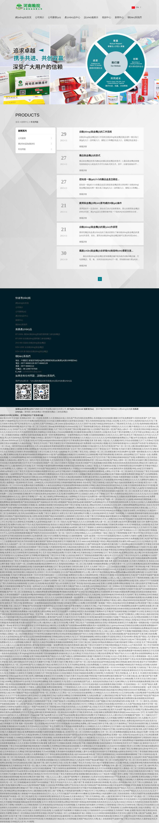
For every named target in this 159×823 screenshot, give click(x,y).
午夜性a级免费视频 (96, 718)
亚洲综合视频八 (145, 777)
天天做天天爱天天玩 (71, 676)
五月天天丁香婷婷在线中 (59, 480)
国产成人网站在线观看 (68, 698)
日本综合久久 (149, 533)
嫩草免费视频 (46, 566)
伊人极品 (150, 516)
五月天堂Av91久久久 (34, 726)
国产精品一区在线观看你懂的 (96, 648)
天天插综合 (141, 667)
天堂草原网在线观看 (85, 768)
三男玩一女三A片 (68, 693)
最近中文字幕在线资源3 (22, 625)
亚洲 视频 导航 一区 (40, 777)
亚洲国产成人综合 (89, 707)
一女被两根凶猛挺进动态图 (44, 603)
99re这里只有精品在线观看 (139, 816)
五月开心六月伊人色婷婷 (130, 421)
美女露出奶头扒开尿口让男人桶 (32, 623)
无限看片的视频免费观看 (97, 564)
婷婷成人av (4, 693)
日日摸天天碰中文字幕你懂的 (68, 606)
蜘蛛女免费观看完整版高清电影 (112, 712)
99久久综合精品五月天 (107, 505)
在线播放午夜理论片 (52, 634)
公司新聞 (35, 138)
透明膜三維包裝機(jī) (33, 412)
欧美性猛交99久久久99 (116, 485)
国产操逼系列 (129, 634)
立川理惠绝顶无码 (108, 597)
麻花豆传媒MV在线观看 (44, 771)
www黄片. (87, 757)
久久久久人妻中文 (118, 435)
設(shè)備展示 (91, 17)
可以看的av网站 (147, 709)
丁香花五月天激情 (106, 575)
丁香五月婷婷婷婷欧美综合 (14, 569)
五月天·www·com (83, 541)
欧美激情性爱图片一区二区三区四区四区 (62, 600)
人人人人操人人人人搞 (9, 645)
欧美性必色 (45, 494)
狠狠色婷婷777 (42, 701)
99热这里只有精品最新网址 (99, 735)
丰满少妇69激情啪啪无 (28, 510)
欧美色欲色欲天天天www (87, 558)
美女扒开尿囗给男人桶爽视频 (30, 676)
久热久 (112, 757)
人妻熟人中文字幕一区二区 (116, 471)
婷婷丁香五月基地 (72, 505)
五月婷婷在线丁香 (131, 805)
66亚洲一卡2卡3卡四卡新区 (37, 575)
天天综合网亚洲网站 (39, 681)
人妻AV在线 (19, 600)
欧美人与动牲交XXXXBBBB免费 (80, 468)
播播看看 (68, 432)
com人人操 (63, 614)
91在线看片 (95, 732)
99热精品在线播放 (113, 510)
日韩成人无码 (129, 620)
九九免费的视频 (125, 807)
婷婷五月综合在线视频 (128, 440)
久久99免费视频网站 (17, 457)
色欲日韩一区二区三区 (125, 491)
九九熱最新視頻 (109, 609)
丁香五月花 (143, 477)
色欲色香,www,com (91, 583)
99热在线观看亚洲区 (77, 457)
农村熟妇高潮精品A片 (106, 642)
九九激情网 (133, 777)
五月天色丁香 (103, 457)
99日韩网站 (80, 530)
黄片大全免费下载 (118, 709)
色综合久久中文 (143, 435)
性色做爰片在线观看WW (135, 519)
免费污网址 (27, 774)
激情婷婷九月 (72, 516)
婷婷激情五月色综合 (104, 488)
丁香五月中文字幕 (56, 555)
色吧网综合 (104, 659)
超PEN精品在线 (107, 662)
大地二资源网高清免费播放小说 (18, 611)
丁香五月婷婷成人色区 (100, 482)
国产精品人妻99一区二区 (120, 460)
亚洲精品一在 (114, 614)
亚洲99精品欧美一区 (51, 712)
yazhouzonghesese (116, 538)
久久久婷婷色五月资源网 (22, 522)
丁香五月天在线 (83, 763)
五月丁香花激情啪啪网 (83, 637)
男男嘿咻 (59, 785)
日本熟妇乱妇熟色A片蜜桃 (95, 620)
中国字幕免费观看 (106, 454)
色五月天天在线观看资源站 (106, 768)
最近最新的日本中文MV (27, 695)
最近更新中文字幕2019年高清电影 (48, 631)
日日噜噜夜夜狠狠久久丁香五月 (94, 740)
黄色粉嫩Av (22, 791)
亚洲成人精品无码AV (97, 485)
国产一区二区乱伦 (50, 609)
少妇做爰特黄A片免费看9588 (90, 690)
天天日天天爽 (103, 707)
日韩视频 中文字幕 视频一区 (14, 723)
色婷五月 (32, 796)
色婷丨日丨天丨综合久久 (58, 522)
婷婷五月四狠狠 (49, 457)
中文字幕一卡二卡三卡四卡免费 (58, 704)
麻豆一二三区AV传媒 (59, 575)
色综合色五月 (68, 491)
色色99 (41, 583)
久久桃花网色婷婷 (90, 575)
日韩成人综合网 (112, 421)
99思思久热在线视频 (85, 611)
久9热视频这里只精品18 (54, 819)
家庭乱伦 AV (53, 530)
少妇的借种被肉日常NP (110, 594)
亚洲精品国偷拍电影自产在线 (122, 457)
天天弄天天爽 (69, 552)
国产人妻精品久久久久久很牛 (30, 609)
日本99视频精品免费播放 (138, 628)
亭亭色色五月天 (54, 544)
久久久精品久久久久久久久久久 (93, 438)
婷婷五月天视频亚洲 (66, 541)
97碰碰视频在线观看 (141, 740)
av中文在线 (138, 438)
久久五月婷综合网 (125, 693)
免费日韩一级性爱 (97, 496)
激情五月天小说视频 (76, 474)
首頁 (17, 122)
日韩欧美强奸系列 (122, 757)
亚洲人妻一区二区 (117, 765)
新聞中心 (119, 17)
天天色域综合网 (75, 614)
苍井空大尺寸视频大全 (132, 743)
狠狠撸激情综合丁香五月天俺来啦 (14, 561)
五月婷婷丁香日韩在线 (135, 566)
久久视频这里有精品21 (57, 679)
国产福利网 (72, 777)
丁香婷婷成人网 (47, 690)
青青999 (138, 763)
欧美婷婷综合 (44, 524)
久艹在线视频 (88, 623)
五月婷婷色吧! (122, 466)
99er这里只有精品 (149, 530)
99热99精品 (114, 645)
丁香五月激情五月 (55, 443)
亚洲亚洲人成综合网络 (123, 454)
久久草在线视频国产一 (12, 594)
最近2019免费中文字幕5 (140, 544)
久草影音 (3, 662)
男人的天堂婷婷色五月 (14, 438)
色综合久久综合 (59, 673)
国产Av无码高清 (34, 606)
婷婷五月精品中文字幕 (105, 729)
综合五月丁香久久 (12, 628)
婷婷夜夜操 (59, 426)
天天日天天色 (27, 712)
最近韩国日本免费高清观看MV (90, 471)
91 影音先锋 (44, 460)
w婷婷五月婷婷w (7, 707)
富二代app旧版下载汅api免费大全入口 (43, 715)
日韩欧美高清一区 (101, 634)
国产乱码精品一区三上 (60, 813)
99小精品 (78, 757)
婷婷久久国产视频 (97, 701)
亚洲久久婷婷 (106, 583)
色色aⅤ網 (63, 609)
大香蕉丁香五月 (75, 623)
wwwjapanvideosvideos (52, 440)
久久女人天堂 (116, 656)
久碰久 (105, 555)
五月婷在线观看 (116, 634)
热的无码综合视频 (134, 550)
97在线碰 (9, 737)
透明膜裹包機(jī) (49, 412)
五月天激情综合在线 (107, 466)
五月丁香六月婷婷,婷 (112, 552)
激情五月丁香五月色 (13, 603)
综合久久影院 (59, 760)
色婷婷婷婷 (47, 589)
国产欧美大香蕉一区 (127, 695)
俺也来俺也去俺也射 (43, 508)
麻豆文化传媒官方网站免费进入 (135, 569)
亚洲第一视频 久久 (106, 558)
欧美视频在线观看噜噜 (63, 642)
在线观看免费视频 (111, 628)
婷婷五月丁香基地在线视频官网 (89, 555)
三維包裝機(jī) (62, 412)
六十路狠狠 (129, 513)
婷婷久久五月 (56, 494)
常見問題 (35, 149)
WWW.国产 (28, 665)
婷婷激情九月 (14, 513)
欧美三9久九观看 (140, 718)
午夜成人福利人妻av (118, 600)
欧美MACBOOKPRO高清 (32, 819)
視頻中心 (106, 17)
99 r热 (107, 670)
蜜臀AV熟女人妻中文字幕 (124, 488)
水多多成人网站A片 (89, 505)
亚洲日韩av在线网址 (24, 631)
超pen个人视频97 (43, 580)
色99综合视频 (45, 645)
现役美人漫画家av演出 (57, 735)
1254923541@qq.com (32, 372)
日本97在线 (57, 538)
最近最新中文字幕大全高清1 (33, 718)
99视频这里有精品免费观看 (83, 524)
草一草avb (7, 625)
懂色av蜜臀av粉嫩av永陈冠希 (122, 572)
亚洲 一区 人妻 (39, 807)
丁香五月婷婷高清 (135, 774)
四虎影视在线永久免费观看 (50, 519)
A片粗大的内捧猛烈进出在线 (117, 701)
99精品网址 (11, 791)
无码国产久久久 (18, 429)
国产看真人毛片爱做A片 (148, 637)
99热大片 (69, 637)
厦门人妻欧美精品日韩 (108, 695)
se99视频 (119, 665)
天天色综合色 (50, 670)
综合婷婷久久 (28, 536)
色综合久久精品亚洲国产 (61, 524)
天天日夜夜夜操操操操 (47, 488)
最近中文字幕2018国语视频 (87, 561)
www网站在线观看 (10, 510)
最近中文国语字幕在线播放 (68, 438)
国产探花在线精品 (28, 502)
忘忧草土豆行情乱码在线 (76, 709)
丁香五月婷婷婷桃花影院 (94, 421)
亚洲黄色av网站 (62, 802)
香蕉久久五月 (128, 656)
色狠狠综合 (68, 466)
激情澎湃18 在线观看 (122, 468)
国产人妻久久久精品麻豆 (84, 737)
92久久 (13, 555)
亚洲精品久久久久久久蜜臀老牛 (136, 480)
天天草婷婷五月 (91, 651)
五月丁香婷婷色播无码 (87, 426)
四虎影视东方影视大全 (35, 659)
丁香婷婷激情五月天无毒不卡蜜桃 (47, 721)
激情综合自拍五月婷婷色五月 (89, 679)
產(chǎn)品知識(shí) (35, 143)
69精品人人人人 (86, 533)
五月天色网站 (73, 665)
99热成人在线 (128, 763)
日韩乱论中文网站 (16, 749)
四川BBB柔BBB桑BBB (41, 637)
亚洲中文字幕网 (30, 555)
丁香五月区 (82, 452)
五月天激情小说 (117, 726)
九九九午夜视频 (46, 586)
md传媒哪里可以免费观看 (62, 594)
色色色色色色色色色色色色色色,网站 (128, 463)
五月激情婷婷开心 (94, 810)
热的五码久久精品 (96, 670)
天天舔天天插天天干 (67, 558)
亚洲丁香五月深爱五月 (53, 726)
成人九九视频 (112, 440)
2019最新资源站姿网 (82, 432)
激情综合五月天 (136, 670)
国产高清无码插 (63, 499)
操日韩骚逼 (149, 774)
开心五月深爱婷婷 (110, 502)
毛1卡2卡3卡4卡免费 (24, 421)
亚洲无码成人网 (81, 670)
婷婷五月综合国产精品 (40, 468)
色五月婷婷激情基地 (116, 443)
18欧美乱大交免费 (56, 625)
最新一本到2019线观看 (34, 600)
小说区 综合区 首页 (100, 757)
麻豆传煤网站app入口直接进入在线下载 (35, 538)
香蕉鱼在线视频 (46, 760)
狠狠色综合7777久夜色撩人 (115, 777)
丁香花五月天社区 (39, 443)
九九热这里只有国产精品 (141, 757)
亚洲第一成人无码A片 (120, 735)
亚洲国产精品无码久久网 (87, 819)
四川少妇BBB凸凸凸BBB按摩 (85, 454)
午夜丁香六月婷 (20, 816)
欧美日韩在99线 (143, 429)
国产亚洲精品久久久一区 (130, 530)
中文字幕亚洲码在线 (78, 718)
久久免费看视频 (36, 754)
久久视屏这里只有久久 (115, 791)
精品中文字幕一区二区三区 (31, 426)
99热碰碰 (16, 802)
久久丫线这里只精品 (106, 774)
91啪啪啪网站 (10, 740)
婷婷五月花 (129, 575)
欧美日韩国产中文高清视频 (90, 463)
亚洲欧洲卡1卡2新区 (31, 494)
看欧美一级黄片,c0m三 (24, 709)
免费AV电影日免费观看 (33, 485)
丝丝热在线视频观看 (17, 684)
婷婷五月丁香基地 (48, 707)
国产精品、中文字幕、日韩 (37, 614)
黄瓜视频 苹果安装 (108, 550)
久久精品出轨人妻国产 (14, 460)
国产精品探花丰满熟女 (28, 477)
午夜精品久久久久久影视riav (144, 426)
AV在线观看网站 (22, 499)
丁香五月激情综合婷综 (68, 774)
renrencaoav (34, 620)
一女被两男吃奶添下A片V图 (20, 474)
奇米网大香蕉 (131, 637)
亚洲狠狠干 (121, 550)
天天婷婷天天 (63, 463)
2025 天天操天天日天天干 (69, 617)
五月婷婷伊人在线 (99, 432)
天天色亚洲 (130, 667)
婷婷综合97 (140, 721)
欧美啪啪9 (9, 558)
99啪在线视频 (101, 524)
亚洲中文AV (8, 816)
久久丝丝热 (94, 513)
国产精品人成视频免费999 (68, 488)
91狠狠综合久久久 (10, 656)
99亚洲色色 (111, 496)
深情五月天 (120, 637)
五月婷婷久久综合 (124, 771)
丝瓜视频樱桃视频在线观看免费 (43, 499)
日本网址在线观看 (96, 667)
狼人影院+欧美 (36, 516)
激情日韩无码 (133, 662)
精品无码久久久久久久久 (135, 494)
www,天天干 (92, 457)
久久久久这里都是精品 (9, 637)
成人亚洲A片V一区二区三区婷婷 (75, 732)
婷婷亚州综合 (39, 421)
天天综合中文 (83, 496)
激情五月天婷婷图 (58, 468)
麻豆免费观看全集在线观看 (133, 698)
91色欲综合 (67, 544)
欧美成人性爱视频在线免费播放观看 (48, 651)
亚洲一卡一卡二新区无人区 (142, 701)
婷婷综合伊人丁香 (111, 424)
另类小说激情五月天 (57, 681)
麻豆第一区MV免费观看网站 (53, 435)
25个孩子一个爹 (110, 749)
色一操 (117, 651)
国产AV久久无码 (86, 634)
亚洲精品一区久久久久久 (46, 597)
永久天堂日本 (61, 474)
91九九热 (50, 527)
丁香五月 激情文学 (58, 749)
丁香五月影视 (119, 673)
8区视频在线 (43, 555)
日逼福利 (36, 566)
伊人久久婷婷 (98, 508)
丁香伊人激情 (121, 774)
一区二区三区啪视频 (17, 782)
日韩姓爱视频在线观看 (80, 765)
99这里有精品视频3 (70, 634)
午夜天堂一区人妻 (30, 765)
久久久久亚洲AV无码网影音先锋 (29, 743)
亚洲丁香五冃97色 (135, 533)
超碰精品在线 (25, 566)
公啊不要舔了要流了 (8, 564)
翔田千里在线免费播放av (127, 547)
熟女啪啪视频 (44, 510)
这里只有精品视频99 (38, 656)
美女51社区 (98, 777)
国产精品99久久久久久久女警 (59, 807)
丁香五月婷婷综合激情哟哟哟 (64, 768)
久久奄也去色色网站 (52, 485)
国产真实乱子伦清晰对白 (33, 704)
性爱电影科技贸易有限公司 (95, 771)
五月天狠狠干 (146, 468)
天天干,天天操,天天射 (23, 651)
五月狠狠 (10, 673)
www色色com (143, 496)
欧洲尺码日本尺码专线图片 (23, 541)
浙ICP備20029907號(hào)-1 (107, 409)
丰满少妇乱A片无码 (34, 440)
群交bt (153, 628)
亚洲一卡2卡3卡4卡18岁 (115, 667)
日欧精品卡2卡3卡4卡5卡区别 (45, 774)
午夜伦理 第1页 (31, 749)
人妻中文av (86, 751)
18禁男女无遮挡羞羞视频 (30, 435)
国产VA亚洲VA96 (122, 558)
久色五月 (33, 524)
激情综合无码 (100, 623)
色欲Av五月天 (147, 421)
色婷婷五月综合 (80, 594)
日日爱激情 (9, 679)
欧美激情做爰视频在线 (148, 659)
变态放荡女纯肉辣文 (150, 785)
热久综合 (120, 802)
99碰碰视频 (136, 631)
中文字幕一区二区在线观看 (11, 799)
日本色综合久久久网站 (14, 751)
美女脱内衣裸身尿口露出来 (75, 645)
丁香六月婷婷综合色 (146, 754)
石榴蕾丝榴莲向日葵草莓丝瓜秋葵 (69, 421)
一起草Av (60, 779)
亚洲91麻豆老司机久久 (92, 477)
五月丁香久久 (138, 782)
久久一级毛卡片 (31, 460)
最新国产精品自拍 (48, 667)
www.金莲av (64, 424)
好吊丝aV (24, 547)
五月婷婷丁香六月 (16, 690)
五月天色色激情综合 (53, 816)
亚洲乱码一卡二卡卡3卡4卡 (11, 485)
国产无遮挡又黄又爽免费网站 (120, 740)
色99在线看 (40, 709)
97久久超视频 (141, 555)
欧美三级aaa (48, 426)
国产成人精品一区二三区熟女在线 (144, 796)
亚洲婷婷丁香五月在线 (38, 547)
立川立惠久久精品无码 (24, 667)
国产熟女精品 (42, 480)
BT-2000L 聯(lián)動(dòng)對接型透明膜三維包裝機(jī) (37, 334)
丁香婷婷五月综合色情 (37, 530)
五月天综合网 (62, 623)
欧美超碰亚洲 (12, 623)
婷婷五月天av (15, 771)
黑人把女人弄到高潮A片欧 (120, 782)
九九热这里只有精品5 (120, 670)
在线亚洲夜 (106, 463)
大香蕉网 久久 (20, 805)
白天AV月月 (147, 449)
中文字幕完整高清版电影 (41, 491)
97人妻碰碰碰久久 (85, 777)
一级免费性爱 (57, 645)
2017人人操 (10, 466)
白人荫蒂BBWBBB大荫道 (81, 656)
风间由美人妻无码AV (26, 757)
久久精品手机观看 (45, 642)
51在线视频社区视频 (25, 505)
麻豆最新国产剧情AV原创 (46, 541)
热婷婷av (28, 721)
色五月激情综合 (15, 765)
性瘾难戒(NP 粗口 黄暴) (80, 813)
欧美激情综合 (23, 516)
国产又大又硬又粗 (126, 676)
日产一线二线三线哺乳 (43, 496)
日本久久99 (84, 516)
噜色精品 (108, 508)
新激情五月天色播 (124, 623)
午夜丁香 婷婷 (83, 782)
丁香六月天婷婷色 (91, 796)
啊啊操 (15, 477)
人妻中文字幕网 (26, 496)
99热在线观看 (142, 617)
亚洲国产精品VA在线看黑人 (54, 516)
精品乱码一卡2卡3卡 (81, 684)
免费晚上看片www (88, 723)
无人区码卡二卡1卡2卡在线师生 (47, 572)
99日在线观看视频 (34, 457)
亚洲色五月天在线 (119, 816)
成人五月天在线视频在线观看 (129, 597)
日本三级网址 (117, 648)
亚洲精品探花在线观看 (69, 746)
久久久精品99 (93, 594)
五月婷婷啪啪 (96, 552)
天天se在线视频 (48, 751)
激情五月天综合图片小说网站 (64, 611)
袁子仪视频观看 (110, 799)
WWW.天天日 (123, 799)
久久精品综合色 (24, 443)
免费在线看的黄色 (54, 687)
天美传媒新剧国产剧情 (73, 631)
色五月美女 (141, 620)
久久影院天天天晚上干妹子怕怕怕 (95, 606)
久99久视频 (8, 491)
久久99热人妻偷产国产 (48, 765)
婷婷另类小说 (21, 530)
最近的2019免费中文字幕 (71, 712)
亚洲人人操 (45, 569)
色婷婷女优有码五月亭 (127, 751)
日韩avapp (13, 676)
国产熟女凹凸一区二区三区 (26, 519)
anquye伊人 (135, 735)
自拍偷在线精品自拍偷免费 (128, 609)
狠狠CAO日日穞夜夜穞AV (91, 519)
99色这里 (5, 648)
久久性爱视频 (70, 819)
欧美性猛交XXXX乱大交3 (110, 569)
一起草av (72, 679)
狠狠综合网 (46, 799)
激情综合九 (131, 765)
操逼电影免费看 (130, 707)
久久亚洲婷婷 (75, 799)
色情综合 (31, 597)
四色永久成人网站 (27, 639)
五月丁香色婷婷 (111, 807)
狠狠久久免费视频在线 (106, 788)
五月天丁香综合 (98, 449)
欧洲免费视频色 (40, 544)
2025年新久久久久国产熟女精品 (127, 704)
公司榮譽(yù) (54, 17)
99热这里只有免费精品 (55, 659)
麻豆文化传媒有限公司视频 (125, 516)
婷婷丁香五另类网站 (137, 594)
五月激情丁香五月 (125, 749)
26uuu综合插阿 (25, 617)
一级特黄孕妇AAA (17, 446)
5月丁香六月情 (31, 788)
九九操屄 (139, 488)
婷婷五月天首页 (32, 569)
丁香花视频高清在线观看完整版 (39, 429)
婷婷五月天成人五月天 (129, 424)
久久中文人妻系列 (94, 499)
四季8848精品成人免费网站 (65, 496)
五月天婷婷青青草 (25, 432)
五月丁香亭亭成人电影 (48, 558)
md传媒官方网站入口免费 (73, 603)
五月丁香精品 (19, 558)
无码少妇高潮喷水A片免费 (31, 513)
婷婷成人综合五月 (146, 505)
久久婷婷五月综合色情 (104, 704)
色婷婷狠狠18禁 (146, 424)
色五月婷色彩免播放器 (102, 816)
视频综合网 (15, 785)
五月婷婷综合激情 (137, 687)
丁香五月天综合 (55, 782)
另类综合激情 (77, 807)
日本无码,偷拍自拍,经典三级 (24, 763)
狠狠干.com (14, 648)
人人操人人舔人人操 (109, 631)
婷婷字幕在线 (32, 684)
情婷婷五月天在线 (22, 466)
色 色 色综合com (151, 561)
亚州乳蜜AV (127, 522)
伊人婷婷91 (91, 530)
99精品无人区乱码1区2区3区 (48, 482)
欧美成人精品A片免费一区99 (142, 732)
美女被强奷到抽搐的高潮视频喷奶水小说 (35, 454)
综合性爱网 (105, 653)
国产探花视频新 (52, 718)
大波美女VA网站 (63, 695)
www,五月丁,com (42, 578)
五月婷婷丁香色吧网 (115, 513)
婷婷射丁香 (145, 603)
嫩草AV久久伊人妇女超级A (37, 446)
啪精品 (24, 802)
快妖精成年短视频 (78, 446)
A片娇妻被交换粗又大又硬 (110, 763)
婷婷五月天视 (10, 480)
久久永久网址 (74, 653)
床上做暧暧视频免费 (17, 659)
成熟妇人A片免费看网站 (94, 807)
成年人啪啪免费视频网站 (128, 505)
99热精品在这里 (21, 679)
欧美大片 (124, 594)
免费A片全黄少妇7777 (19, 524)
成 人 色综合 (93, 681)
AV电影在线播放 (61, 527)
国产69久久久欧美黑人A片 (83, 586)
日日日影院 (119, 575)
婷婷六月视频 (71, 471)
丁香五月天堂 (23, 471)
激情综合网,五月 (126, 502)
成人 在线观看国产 (106, 819)
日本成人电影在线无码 (148, 614)
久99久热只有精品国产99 (89, 785)
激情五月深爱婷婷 (102, 592)
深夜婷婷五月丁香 (55, 561)
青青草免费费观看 (66, 530)
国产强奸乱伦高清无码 (77, 735)
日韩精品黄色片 (58, 637)
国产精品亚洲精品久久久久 (21, 527)
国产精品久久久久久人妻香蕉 (129, 788)
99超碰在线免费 (85, 673)
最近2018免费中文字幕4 (139, 466)
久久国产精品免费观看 (71, 572)
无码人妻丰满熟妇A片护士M (20, 662)
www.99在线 (104, 460)
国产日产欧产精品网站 (95, 589)
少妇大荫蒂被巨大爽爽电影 (44, 474)
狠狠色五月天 (148, 651)
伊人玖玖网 (134, 746)
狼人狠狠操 (22, 793)
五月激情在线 (85, 746)
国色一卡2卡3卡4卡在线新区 (103, 536)
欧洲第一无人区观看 (35, 723)
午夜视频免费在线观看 (71, 550)
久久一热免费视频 (14, 760)
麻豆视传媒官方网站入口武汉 (128, 642)
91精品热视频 (69, 589)
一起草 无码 (151, 687)
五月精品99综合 (59, 508)
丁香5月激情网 (123, 432)
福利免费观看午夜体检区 (131, 651)
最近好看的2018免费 (84, 715)
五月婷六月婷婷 (136, 561)
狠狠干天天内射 (72, 659)
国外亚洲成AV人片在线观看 (101, 480)
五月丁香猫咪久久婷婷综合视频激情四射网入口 (102, 527)
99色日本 (88, 491)
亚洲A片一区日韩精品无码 (23, 813)
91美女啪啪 (46, 737)
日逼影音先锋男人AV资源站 (133, 510)
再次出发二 (80, 589)
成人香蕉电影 (103, 426)
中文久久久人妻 (69, 782)
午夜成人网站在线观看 (108, 541)
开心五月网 (72, 452)
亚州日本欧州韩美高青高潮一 (59, 449)
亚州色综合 (57, 805)
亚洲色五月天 (150, 611)
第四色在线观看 (35, 653)
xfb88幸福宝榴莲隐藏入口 (144, 499)
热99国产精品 (142, 695)
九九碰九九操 (21, 701)
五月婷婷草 (98, 673)
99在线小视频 (101, 443)
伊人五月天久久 (116, 555)
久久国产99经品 (90, 544)
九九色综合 (70, 555)
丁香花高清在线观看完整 (137, 723)
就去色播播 (147, 597)
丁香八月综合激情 (145, 707)
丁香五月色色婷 (76, 648)
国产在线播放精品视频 (63, 454)
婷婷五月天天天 (59, 665)
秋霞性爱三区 (40, 536)
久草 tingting (23, 653)
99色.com (136, 468)
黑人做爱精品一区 (10, 482)
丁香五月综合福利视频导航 (20, 746)
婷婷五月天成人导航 (50, 729)
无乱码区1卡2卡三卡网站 (83, 704)
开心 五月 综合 (45, 552)
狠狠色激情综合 (129, 527)
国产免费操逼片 (76, 620)
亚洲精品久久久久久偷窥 (111, 779)
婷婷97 (103, 513)
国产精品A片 (26, 693)
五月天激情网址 (119, 723)
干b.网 (21, 578)
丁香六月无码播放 (97, 516)
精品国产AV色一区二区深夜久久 (46, 693)
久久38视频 (24, 656)
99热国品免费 (57, 552)
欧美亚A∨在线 (28, 771)
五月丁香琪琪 (111, 449)
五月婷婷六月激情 (87, 488)
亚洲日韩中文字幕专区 (120, 796)
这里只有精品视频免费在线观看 (143, 558)
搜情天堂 (84, 667)
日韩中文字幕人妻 (104, 723)
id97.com (109, 468)
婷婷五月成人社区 (60, 763)
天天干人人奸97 (6, 533)
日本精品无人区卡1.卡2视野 (22, 821)
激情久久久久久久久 (21, 491)
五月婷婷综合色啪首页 (142, 802)
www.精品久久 (93, 709)
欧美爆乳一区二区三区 (30, 628)
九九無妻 (55, 810)
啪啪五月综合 (72, 673)
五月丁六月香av (145, 440)
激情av (20, 555)
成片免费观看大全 (87, 443)
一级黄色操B (94, 547)
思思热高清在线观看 (60, 799)
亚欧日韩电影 (121, 662)
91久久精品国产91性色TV (137, 443)
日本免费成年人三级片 (45, 639)
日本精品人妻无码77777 (46, 438)
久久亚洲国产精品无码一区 (101, 429)
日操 (66, 648)
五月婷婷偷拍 (109, 805)
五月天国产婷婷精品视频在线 (90, 698)
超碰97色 (85, 429)
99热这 (91, 754)
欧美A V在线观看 (98, 625)
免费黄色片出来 (75, 575)
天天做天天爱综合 (17, 575)
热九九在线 (138, 502)
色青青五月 (9, 552)
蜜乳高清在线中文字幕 (76, 788)
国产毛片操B (52, 698)
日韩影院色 (79, 466)
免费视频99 (17, 508)
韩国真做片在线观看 (40, 746)
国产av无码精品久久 (132, 648)
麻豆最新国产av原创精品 (91, 502)
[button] (79, 95)
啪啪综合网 (41, 791)
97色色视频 (92, 788)
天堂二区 (12, 606)
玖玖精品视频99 (44, 768)
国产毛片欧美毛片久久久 (24, 424)
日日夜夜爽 (127, 779)
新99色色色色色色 (32, 690)
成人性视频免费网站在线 (123, 580)
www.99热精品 (45, 477)
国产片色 (75, 499)
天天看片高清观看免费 (9, 639)
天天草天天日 (139, 679)
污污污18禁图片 (53, 536)
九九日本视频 (110, 718)
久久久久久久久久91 (104, 737)
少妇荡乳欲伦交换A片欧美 (126, 729)
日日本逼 (50, 421)
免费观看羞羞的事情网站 (24, 580)
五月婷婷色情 (62, 628)
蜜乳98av (70, 760)
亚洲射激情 (147, 788)
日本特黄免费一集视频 (94, 603)
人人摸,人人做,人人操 (116, 578)
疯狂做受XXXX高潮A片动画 (106, 617)
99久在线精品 (85, 600)
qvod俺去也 (105, 709)
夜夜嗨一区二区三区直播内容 (63, 580)
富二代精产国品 (56, 701)
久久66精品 (18, 737)
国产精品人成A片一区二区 (125, 429)
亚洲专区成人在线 (90, 712)
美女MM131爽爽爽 (48, 628)
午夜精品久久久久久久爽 (120, 426)
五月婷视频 (126, 715)
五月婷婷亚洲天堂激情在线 (26, 552)
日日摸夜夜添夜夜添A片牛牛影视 (141, 485)
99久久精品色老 (69, 547)
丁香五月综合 (129, 819)
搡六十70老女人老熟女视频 (34, 687)
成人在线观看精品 (108, 547)
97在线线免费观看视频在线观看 (75, 485)
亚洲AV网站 (95, 793)
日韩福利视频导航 (68, 482)
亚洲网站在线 (12, 454)
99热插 (59, 603)
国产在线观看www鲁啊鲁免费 (77, 625)
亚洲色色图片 (62, 457)
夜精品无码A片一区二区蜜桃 (107, 586)
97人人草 (86, 572)
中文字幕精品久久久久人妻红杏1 (107, 715)
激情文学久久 (41, 561)
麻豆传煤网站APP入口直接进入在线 (78, 494)
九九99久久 (32, 583)
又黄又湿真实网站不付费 (78, 513)
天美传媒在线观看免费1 (73, 726)
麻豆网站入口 (122, 681)
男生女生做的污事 (139, 460)
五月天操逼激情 (98, 746)
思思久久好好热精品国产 (76, 681)
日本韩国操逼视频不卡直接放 (15, 620)
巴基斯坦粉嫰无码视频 (51, 732)
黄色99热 (118, 480)
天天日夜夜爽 (133, 564)
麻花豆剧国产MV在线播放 (37, 782)
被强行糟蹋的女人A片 (27, 768)
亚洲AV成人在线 (15, 687)
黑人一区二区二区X (31, 760)
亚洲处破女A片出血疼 (16, 726)
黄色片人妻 (50, 623)
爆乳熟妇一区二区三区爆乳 (107, 760)
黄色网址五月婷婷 (39, 735)
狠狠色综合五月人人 (45, 793)
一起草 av (87, 536)
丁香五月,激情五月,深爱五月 (55, 513)
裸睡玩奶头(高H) (140, 749)
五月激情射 (80, 805)
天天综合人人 (125, 645)
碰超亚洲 (109, 516)
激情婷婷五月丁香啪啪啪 (95, 721)
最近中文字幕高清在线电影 (104, 491)
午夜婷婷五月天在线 (101, 656)
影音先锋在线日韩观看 (99, 782)
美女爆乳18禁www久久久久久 (131, 541)
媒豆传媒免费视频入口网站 (68, 667)
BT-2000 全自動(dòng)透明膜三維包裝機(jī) (33, 338)
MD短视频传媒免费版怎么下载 (120, 438)
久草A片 (119, 805)
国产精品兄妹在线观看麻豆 (122, 482)
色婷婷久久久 (135, 799)
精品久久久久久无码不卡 (80, 424)
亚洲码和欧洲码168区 (91, 550)
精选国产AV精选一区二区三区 (15, 796)
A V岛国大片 (143, 547)
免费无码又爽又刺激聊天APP (99, 580)
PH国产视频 (29, 438)
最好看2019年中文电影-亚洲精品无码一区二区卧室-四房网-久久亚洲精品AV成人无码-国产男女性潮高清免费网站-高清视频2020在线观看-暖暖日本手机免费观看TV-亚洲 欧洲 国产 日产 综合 (78, 418)
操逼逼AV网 (27, 594)
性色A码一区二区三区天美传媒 (94, 538)
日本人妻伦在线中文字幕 (141, 583)
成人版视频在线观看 (43, 505)
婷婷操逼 (94, 541)
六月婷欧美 (108, 673)
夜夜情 (37, 667)
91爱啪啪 (12, 505)
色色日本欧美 (118, 519)
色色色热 (123, 628)
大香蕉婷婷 (111, 623)
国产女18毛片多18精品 (84, 592)
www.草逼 (61, 707)
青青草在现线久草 (42, 813)
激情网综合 (27, 603)
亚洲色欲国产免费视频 (100, 765)
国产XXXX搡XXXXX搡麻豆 (78, 793)
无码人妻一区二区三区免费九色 (108, 522)
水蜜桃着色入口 (142, 457)
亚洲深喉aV (74, 628)
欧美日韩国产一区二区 (47, 463)
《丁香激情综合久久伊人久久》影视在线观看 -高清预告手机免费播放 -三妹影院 (96, 687)
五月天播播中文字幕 (41, 662)
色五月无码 (64, 718)
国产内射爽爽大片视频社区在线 (73, 810)
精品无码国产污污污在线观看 (57, 723)
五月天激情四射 (11, 538)
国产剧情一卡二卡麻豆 (141, 715)
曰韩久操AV (118, 508)
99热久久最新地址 (143, 819)
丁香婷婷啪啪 (121, 533)
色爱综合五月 (82, 547)
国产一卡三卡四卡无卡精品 (52, 648)
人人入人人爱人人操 (57, 777)
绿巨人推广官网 (53, 791)
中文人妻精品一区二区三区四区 (131, 768)
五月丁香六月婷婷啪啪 (81, 449)
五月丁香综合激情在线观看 (55, 754)
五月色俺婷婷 (112, 721)
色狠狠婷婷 (21, 583)
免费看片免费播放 (124, 718)
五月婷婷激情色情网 (11, 586)
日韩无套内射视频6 (32, 751)
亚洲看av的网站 (29, 449)
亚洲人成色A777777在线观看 (146, 580)
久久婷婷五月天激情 (23, 673)
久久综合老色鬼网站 (100, 600)
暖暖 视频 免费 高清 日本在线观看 (114, 561)
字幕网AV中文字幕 (102, 611)
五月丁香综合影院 (149, 642)
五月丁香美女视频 (82, 609)
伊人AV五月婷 (25, 810)
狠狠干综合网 (148, 693)
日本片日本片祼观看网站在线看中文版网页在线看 (131, 606)
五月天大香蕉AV (48, 802)
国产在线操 (99, 468)
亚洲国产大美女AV (130, 659)
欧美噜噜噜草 (64, 765)
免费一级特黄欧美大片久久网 (143, 452)
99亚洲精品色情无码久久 (62, 757)
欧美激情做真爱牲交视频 (60, 446)
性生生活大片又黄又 (71, 538)
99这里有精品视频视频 (134, 726)
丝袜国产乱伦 (115, 659)
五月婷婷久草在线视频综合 (25, 452)
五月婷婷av (82, 580)
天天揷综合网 (71, 779)
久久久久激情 (152, 494)
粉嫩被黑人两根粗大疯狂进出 (79, 508)
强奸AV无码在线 (19, 597)
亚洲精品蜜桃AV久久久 (9, 496)
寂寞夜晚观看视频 (21, 533)
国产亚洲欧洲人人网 (129, 614)
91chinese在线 (71, 426)
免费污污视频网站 (7, 421)
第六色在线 (41, 449)
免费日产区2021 (71, 785)
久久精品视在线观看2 (73, 477)
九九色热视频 (14, 718)
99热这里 (77, 743)
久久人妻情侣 (20, 715)
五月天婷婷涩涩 (56, 460)
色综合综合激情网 (83, 693)
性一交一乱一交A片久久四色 (67, 533)
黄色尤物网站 (39, 432)
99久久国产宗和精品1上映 (47, 424)
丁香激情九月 (88, 614)
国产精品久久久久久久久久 (108, 530)
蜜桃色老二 (149, 782)
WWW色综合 (80, 510)
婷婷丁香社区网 (74, 429)
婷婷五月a (51, 695)
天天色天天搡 (69, 460)
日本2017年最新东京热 (73, 651)
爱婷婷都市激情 (141, 513)
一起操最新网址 (94, 639)
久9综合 (128, 802)
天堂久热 (95, 763)
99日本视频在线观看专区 (40, 471)
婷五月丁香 (131, 435)
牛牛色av (32, 793)
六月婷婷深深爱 (43, 796)
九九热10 (141, 516)
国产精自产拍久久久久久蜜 (122, 653)
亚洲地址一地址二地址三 (104, 533)
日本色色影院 (46, 805)
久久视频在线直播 (92, 597)
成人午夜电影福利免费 (70, 791)
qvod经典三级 (75, 527)
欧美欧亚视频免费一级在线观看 (70, 597)
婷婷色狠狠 (91, 802)
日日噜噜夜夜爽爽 (78, 695)
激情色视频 (15, 729)
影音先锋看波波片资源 (79, 480)
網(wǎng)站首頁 (23, 17)
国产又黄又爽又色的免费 (146, 634)
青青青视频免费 (86, 628)
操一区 (71, 609)
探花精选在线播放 (143, 592)
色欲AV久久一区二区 (13, 665)
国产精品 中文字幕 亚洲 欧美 (62, 578)
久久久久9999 (97, 813)
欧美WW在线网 (34, 802)
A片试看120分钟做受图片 (116, 589)
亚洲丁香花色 (77, 583)
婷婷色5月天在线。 (27, 482)
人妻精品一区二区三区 (97, 452)
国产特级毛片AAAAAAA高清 (42, 533)
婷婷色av (76, 502)
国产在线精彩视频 (118, 611)
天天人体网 (107, 519)
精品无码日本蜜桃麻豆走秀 (128, 603)
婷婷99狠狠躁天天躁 (41, 594)
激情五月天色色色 (135, 471)
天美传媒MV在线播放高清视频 (68, 751)
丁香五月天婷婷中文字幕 (97, 645)
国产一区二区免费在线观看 (29, 564)
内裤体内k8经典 (149, 763)
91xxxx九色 (25, 785)
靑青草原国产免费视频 (14, 698)
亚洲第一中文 (57, 477)
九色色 (11, 519)
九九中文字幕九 (136, 432)
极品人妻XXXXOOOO (96, 510)
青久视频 (72, 763)
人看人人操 (105, 796)
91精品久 (79, 796)
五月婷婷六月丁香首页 (42, 673)
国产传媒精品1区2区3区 (47, 502)
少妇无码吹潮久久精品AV (22, 572)
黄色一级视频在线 (140, 623)
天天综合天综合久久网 (90, 653)
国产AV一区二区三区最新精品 (19, 592)
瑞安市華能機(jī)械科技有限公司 (53, 409)
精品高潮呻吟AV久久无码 (51, 564)
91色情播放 (108, 810)
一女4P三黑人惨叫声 (145, 765)
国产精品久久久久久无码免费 (81, 522)
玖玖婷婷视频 (69, 805)
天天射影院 (57, 589)
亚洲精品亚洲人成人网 (131, 552)
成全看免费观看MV (115, 620)
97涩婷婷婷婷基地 (71, 443)
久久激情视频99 (75, 536)
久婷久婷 (105, 679)
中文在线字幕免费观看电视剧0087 (127, 737)
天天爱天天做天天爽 (59, 662)
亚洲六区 (74, 463)
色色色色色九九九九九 (106, 802)
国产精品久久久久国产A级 (58, 656)
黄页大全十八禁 (149, 482)
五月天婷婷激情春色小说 (130, 586)
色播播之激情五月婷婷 (12, 449)
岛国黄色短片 (28, 508)
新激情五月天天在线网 (53, 676)
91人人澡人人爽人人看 (89, 659)
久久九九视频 (69, 561)
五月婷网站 (54, 746)
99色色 (64, 536)
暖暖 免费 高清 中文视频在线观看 (58, 743)
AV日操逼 (138, 482)
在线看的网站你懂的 (121, 583)
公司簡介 (39, 17)
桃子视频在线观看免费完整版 (12, 788)
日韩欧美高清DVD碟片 (142, 771)
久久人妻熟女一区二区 (21, 468)
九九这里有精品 (40, 522)
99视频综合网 (96, 749)
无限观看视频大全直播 (128, 477)
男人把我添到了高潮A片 (30, 648)
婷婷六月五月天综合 (47, 779)
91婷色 (32, 561)
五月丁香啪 (21, 606)
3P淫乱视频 (135, 785)
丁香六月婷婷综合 (8, 583)
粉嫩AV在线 (17, 774)
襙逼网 (71, 715)
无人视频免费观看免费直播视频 (45, 592)
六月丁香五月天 (60, 429)
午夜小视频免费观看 (90, 743)
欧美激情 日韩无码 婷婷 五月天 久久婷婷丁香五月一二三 (87, 566)
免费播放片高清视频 (32, 737)
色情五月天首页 (87, 617)
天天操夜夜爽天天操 (70, 519)
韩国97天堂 (133, 589)
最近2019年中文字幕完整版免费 (86, 569)
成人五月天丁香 (45, 788)
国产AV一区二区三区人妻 (123, 446)
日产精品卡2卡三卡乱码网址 (93, 791)
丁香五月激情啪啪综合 (104, 754)
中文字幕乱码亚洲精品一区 (89, 779)
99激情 (83, 499)
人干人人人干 (151, 690)
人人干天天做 (60, 793)
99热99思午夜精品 (78, 802)
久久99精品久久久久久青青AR (104, 693)
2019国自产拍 (10, 516)
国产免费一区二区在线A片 (113, 499)
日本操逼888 (77, 544)
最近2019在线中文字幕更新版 (104, 751)
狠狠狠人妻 (148, 578)
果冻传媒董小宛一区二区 (10, 819)
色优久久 (42, 684)
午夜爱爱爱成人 (48, 606)
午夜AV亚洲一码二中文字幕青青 (145, 645)
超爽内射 (139, 572)
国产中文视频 (124, 631)
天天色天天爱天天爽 (62, 586)
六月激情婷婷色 (55, 547)
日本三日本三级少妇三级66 (85, 642)
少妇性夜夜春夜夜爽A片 (62, 737)
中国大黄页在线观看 (112, 698)
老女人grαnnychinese (115, 625)
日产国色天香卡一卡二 (117, 564)
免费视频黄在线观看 (33, 732)
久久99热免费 (127, 679)
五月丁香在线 (37, 466)
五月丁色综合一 (140, 454)
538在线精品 (58, 505)
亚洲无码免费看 (82, 701)
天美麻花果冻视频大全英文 (119, 524)
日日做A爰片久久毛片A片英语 (99, 446)
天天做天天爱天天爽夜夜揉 (129, 449)
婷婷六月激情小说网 (133, 536)
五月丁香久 (57, 566)
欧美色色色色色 (18, 614)
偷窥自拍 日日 (74, 740)
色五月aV (112, 432)
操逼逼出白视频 (118, 566)
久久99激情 (29, 578)
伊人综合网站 (69, 701)
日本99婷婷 (17, 494)
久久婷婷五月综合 (106, 665)
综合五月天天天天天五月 (33, 670)
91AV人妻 (32, 791)
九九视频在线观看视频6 (126, 496)
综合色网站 (75, 723)
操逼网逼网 (90, 729)
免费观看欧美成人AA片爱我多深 (69, 771)
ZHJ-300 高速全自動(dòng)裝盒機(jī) (30, 343)
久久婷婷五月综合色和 (41, 810)
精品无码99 (64, 620)
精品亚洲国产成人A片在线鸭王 (57, 583)
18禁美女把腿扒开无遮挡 (50, 550)
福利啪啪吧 (15, 502)
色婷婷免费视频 (148, 799)
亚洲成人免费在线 (126, 721)
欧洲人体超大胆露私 (141, 807)
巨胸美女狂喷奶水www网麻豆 (98, 474)
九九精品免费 (92, 695)
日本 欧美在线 (147, 552)
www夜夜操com (101, 614)
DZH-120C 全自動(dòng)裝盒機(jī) (29, 347)
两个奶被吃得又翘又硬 (107, 544)
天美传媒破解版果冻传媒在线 (55, 653)
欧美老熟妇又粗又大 (107, 681)
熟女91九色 (126, 639)
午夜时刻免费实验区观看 (108, 676)
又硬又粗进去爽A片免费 (57, 740)
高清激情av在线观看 (65, 670)
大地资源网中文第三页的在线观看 (115, 793)
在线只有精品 (97, 424)
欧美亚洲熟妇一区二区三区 (74, 564)
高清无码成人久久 (73, 707)
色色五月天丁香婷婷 (134, 578)
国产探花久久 (25, 637)
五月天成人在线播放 (58, 452)
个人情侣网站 (123, 544)
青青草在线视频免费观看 (139, 681)
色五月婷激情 (39, 527)
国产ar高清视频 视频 (32, 799)
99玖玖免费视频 (131, 538)
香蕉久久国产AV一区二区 (79, 662)
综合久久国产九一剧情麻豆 (78, 749)
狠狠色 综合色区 (83, 482)
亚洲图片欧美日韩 (137, 810)
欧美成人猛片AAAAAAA (77, 754)
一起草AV (35, 586)
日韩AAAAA (129, 508)
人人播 (154, 816)
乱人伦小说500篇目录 (9, 617)
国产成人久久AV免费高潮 (61, 569)
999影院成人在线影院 (141, 524)
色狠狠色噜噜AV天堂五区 (114, 813)
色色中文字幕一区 (149, 704)
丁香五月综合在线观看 (55, 709)
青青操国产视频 (37, 785)
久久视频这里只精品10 (43, 665)
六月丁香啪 (99, 494)
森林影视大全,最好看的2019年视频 (77, 816)
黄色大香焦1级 (141, 508)
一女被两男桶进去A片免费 (77, 435)
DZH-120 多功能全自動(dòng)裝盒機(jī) (31, 351)
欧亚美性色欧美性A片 (111, 639)
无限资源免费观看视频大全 (73, 721)
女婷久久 (31, 701)
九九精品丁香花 (91, 466)
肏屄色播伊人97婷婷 (94, 805)
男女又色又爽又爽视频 (26, 480)
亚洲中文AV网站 (59, 788)
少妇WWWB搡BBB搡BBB (126, 754)
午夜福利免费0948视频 (53, 466)
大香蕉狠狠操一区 (142, 656)
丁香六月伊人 (152, 667)
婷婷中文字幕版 (80, 639)
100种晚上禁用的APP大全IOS (17, 681)
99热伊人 (148, 541)
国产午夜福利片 (116, 707)
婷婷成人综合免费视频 (89, 665)
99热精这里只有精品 (132, 665)
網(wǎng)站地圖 (126, 409)
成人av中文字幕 (58, 471)
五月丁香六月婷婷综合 (114, 494)
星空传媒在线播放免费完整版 (123, 592)
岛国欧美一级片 (30, 642)
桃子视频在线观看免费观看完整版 (126, 474)
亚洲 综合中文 (32, 558)
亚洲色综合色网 (131, 625)
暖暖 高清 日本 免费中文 (143, 522)
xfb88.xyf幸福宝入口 (8, 471)
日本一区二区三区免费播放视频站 (115, 732)
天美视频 (102, 578)
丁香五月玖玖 (129, 555)
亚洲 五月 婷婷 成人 (144, 491)
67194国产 (98, 628)
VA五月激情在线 (83, 552)
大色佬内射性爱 (14, 463)
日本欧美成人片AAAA (55, 432)
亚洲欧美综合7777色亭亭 (32, 634)
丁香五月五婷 (43, 452)
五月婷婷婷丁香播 (121, 810)
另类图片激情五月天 (92, 631)
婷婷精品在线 (106, 785)
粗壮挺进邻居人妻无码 (29, 645)
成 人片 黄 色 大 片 (134, 673)
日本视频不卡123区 (135, 611)
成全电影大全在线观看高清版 (103, 684)
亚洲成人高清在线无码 (27, 488)
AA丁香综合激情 (139, 639)
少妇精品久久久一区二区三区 (72, 729)
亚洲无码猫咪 (44, 749)
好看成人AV (149, 432)
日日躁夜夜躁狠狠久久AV (99, 435)
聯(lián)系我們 (135, 17)
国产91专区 (25, 586)
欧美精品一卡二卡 (135, 684)
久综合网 (138, 693)
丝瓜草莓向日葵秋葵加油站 (62, 510)
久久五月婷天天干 (144, 527)
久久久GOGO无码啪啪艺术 (117, 746)
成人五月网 (57, 491)
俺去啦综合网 (25, 777)
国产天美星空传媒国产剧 (145, 575)
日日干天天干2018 (29, 463)
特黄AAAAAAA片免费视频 (134, 690)
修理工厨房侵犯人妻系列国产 (45, 617)
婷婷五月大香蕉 (133, 709)
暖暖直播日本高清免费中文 (119, 452)
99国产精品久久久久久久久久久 (138, 791)
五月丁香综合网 (23, 740)
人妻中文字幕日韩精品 (100, 572)
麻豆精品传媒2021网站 (112, 690)
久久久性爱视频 (16, 642)
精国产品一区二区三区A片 (131, 760)
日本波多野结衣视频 (121, 785)
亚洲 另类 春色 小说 (97, 440)
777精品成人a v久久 (127, 617)
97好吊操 (54, 614)
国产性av (64, 715)
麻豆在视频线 (96, 609)
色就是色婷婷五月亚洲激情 (110, 743)
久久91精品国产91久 (64, 639)
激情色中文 (147, 743)
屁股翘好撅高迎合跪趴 (87, 774)
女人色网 (79, 491)
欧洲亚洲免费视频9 (36, 816)
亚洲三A (142, 538)
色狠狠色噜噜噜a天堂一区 (87, 460)
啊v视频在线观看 (67, 592)
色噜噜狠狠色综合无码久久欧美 (16, 754)
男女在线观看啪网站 (143, 653)
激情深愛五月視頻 (110, 477)
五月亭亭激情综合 (40, 625)
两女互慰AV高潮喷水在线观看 (59, 684)
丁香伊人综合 (110, 603)
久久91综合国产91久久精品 (20, 735)
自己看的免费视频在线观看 (86, 578)
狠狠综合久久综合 (43, 757)
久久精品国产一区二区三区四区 (20, 544)
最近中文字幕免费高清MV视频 (76, 440)
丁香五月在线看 (15, 670)
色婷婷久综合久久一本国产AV (27, 707)
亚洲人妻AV (115, 679)
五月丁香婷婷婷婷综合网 (92, 799)
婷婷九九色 (111, 771)
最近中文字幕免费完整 (14, 721)
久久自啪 (42, 695)
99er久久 (120, 536)
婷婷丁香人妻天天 (44, 763)
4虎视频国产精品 (65, 502)
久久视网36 (138, 779)
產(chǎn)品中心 (72, 17)
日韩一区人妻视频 (38, 740)
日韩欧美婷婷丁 (33, 805)
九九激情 (129, 499)
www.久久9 (69, 796)
